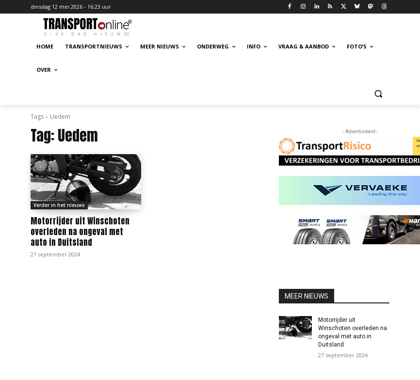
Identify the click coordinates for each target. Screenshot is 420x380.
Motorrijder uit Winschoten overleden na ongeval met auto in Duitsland (80, 232)
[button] (378, 93)
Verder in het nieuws (59, 205)
